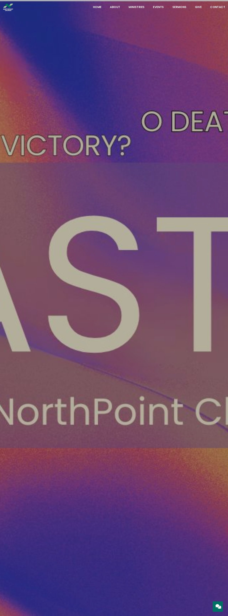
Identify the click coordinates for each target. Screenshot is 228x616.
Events (158, 7)
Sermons (179, 7)
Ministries (136, 7)
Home (97, 7)
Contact (217, 7)
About (115, 7)
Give (198, 7)
